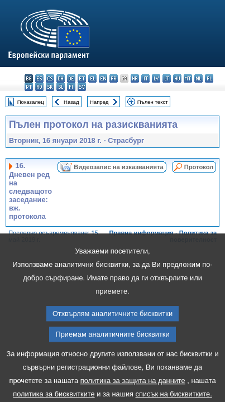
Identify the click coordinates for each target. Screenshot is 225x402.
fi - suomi (71, 87)
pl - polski (209, 78)
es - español (39, 78)
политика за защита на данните (132, 391)
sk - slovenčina (50, 87)
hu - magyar (177, 78)
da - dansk (60, 78)
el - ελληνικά (92, 78)
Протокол (199, 167)
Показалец (30, 102)
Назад (71, 102)
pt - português (29, 87)
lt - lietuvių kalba (166, 78)
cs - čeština (50, 78)
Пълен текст (152, 102)
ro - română (39, 87)
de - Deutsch (71, 78)
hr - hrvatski (135, 78)
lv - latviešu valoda (156, 78)
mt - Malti (188, 78)
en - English (103, 78)
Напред (99, 102)
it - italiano (145, 78)
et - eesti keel (82, 78)
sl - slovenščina (60, 87)
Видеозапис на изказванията (118, 167)
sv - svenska (82, 87)
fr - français (113, 78)
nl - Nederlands (198, 78)
